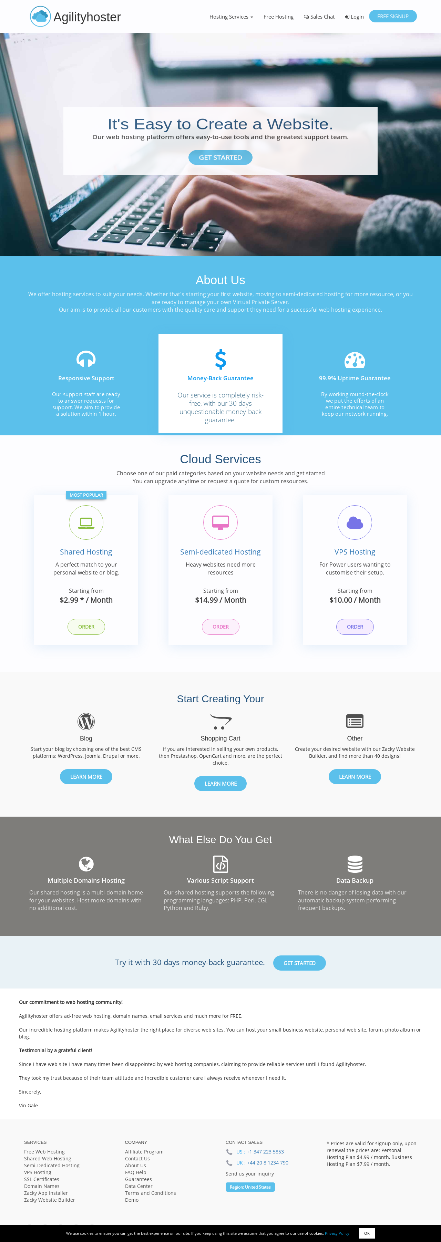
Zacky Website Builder (49, 1200)
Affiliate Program (144, 1152)
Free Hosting (279, 16)
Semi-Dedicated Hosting (52, 1166)
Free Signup (393, 16)
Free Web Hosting (44, 1152)
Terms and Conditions (150, 1193)
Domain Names (42, 1186)
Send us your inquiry (250, 1174)
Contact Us (137, 1159)
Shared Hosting (86, 552)
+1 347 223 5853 (265, 1152)
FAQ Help (135, 1173)
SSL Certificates (41, 1180)
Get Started (220, 158)
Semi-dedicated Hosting (220, 552)
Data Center (139, 1186)
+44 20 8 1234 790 (267, 1163)
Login (354, 16)
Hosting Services (231, 16)
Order (86, 627)
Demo (132, 1200)
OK (367, 1233)
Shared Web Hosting (47, 1159)
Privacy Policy (337, 1233)
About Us (135, 1166)
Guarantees (138, 1180)
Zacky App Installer (46, 1193)
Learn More (86, 777)
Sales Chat (319, 16)
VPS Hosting (355, 552)
